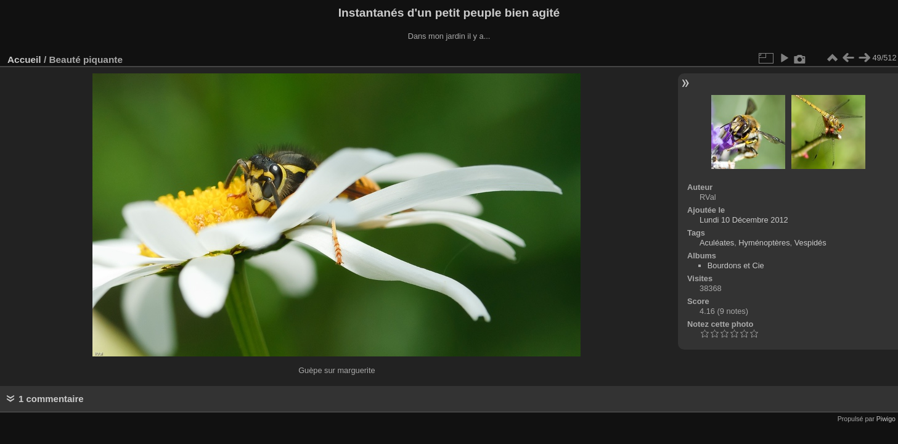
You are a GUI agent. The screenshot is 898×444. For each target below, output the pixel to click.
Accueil (24, 59)
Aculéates (717, 242)
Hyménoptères (764, 242)
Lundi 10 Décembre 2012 (744, 219)
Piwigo (886, 418)
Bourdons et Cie (736, 265)
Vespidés (810, 242)
